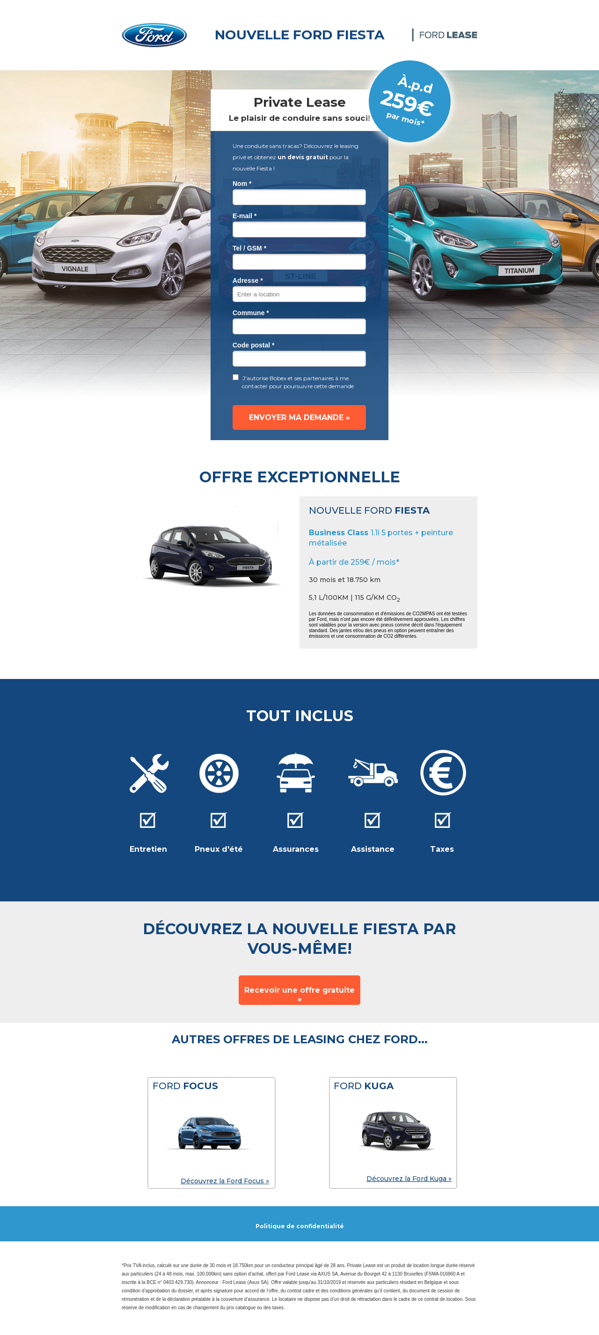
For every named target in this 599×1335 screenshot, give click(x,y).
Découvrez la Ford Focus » (225, 1181)
